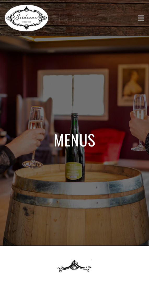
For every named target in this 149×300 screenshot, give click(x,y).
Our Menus (74, 293)
